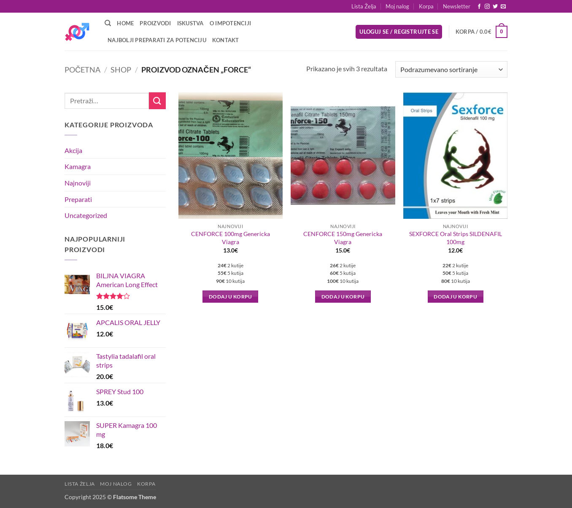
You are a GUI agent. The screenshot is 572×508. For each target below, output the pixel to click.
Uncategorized (86, 215)
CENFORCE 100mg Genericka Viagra (230, 237)
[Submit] (157, 100)
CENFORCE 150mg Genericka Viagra (342, 237)
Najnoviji (78, 183)
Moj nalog (397, 6)
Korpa (426, 6)
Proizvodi (155, 23)
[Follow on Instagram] (487, 7)
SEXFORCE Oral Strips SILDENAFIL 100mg (455, 237)
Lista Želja (363, 6)
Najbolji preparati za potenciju (157, 40)
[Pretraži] (108, 23)
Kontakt (225, 40)
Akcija (73, 150)
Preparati (78, 199)
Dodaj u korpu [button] (230, 296)
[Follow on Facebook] (479, 7)
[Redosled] (451, 69)
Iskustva (190, 23)
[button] (456, 6)
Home (125, 23)
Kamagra (78, 166)
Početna (82, 69)
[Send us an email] (503, 7)
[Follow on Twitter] (495, 7)
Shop (121, 69)
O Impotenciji (230, 23)
